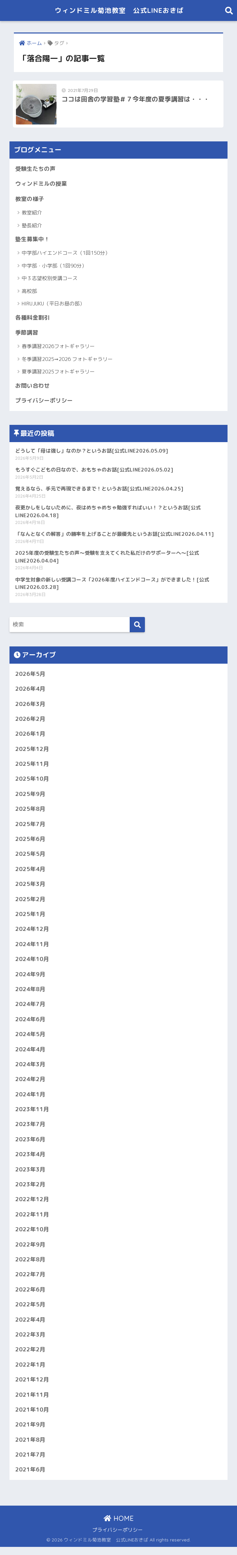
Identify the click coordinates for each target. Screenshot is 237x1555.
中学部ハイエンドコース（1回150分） (66, 254)
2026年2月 (30, 721)
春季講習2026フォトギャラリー (58, 347)
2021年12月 (32, 1387)
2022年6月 (30, 1296)
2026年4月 (30, 691)
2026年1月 (30, 736)
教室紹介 (32, 214)
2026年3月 (30, 706)
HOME (119, 1526)
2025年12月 (32, 752)
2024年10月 (32, 963)
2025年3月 (30, 888)
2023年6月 (30, 1145)
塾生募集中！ (32, 240)
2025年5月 (30, 857)
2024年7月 (30, 1008)
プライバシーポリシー (44, 402)
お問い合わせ (32, 387)
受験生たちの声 (35, 170)
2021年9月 (30, 1432)
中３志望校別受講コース (50, 279)
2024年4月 (30, 1054)
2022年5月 (30, 1311)
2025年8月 (30, 812)
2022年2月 (30, 1356)
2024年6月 (30, 1024)
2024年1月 (30, 1099)
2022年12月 (32, 1205)
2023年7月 (30, 1130)
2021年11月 (32, 1402)
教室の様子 (29, 200)
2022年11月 (32, 1220)
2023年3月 (30, 1175)
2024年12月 (32, 933)
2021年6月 (30, 1477)
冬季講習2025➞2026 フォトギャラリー (67, 360)
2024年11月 (32, 948)
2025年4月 (30, 872)
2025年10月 (32, 782)
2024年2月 (30, 1084)
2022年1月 (30, 1371)
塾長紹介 (32, 226)
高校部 (29, 292)
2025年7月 (30, 827)
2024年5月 (30, 1039)
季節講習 (26, 334)
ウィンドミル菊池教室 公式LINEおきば (119, 10)
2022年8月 (30, 1266)
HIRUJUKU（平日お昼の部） (53, 304)
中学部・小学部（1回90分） (54, 267)
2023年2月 (30, 1190)
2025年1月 (30, 918)
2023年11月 (32, 1114)
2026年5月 (30, 676)
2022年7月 (30, 1281)
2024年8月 (30, 994)
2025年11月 (32, 767)
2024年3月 (30, 1069)
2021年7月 (30, 1462)
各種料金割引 (32, 318)
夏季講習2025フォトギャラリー (58, 373)
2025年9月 (30, 797)
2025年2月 (30, 903)
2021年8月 (30, 1447)
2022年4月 (30, 1326)
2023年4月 (30, 1160)
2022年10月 (32, 1235)
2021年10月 (32, 1417)
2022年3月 (30, 1341)
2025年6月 (30, 842)
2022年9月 (30, 1251)
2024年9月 (30, 978)
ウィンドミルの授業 (41, 184)
